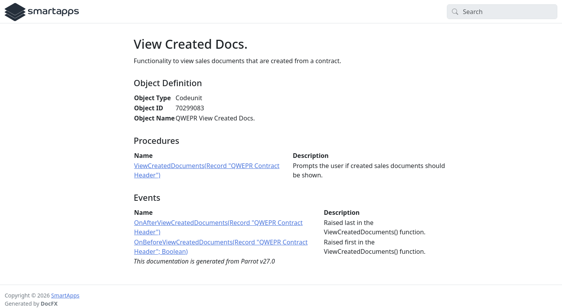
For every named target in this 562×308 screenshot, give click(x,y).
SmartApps (65, 295)
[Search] (502, 11)
